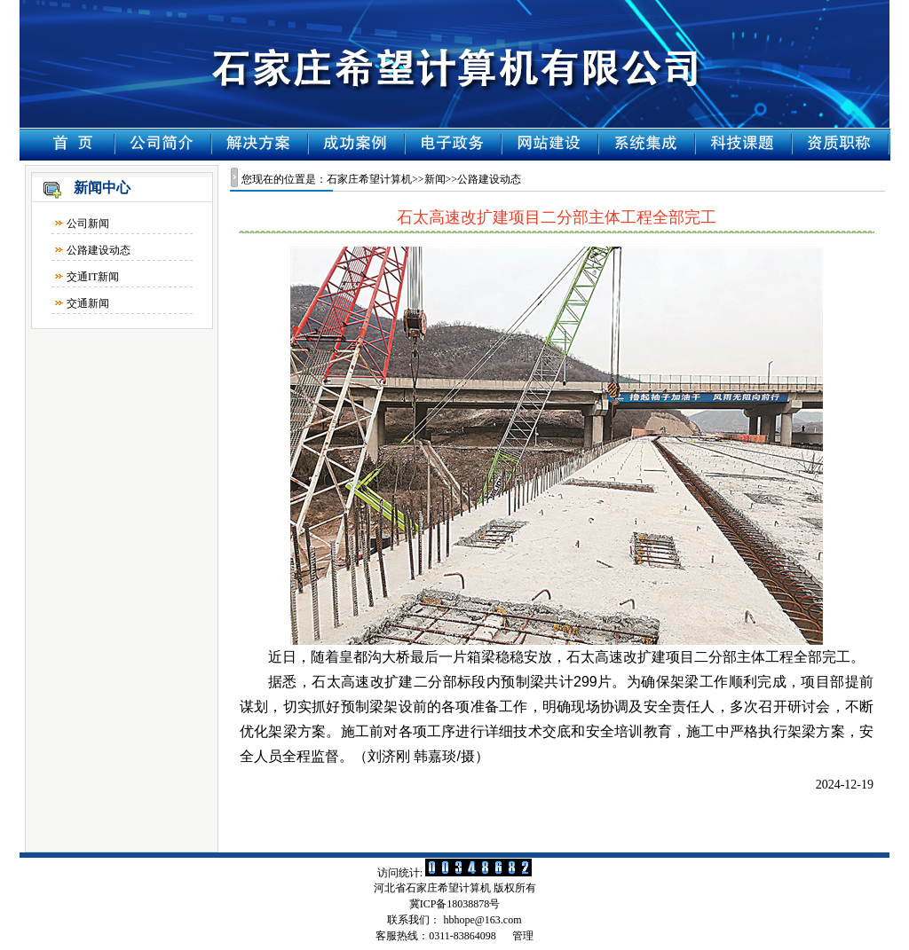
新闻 (435, 179)
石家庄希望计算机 (369, 179)
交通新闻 (88, 303)
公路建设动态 (98, 250)
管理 (523, 936)
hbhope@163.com (482, 920)
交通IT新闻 (93, 277)
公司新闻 (88, 223)
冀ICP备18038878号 (455, 904)
